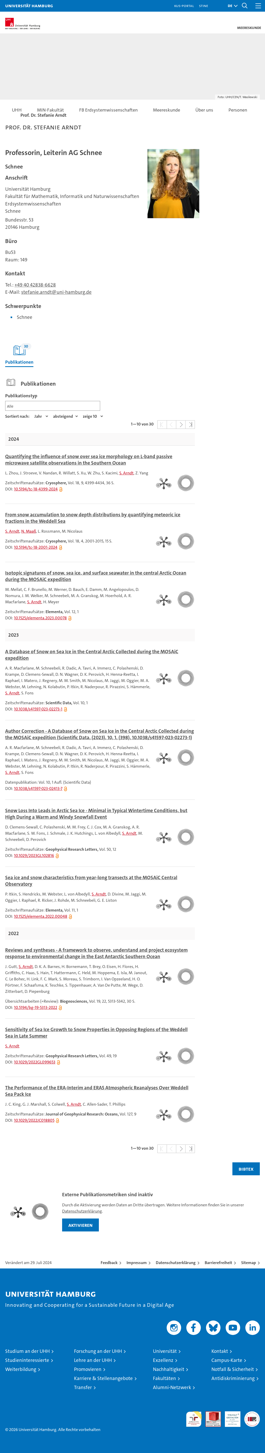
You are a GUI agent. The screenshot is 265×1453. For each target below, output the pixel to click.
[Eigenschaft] (41, 416)
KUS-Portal (184, 5)
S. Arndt (126, 473)
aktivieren (80, 1225)
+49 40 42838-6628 (35, 285)
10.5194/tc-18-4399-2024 (36, 489)
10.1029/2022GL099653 (34, 1062)
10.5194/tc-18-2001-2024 (35, 547)
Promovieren (87, 1369)
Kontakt (219, 1351)
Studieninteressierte (27, 1360)
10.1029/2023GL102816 (34, 855)
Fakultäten (164, 1378)
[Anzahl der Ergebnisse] (93, 416)
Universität (165, 1351)
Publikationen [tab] (19, 354)
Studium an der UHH (27, 1351)
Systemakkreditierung (252, 1414)
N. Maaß (28, 531)
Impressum (137, 1262)
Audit (210, 1414)
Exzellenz (163, 1360)
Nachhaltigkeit (168, 1369)
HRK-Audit (230, 1416)
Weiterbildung (20, 1369)
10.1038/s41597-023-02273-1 (38, 709)
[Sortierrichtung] (65, 416)
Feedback (109, 1262)
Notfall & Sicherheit (232, 1369)
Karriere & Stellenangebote (103, 1378)
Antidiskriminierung (233, 1378)
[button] (231, 6)
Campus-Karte (226, 1360)
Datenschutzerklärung (82, 1211)
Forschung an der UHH (98, 1351)
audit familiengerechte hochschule (194, 1419)
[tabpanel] (132, 777)
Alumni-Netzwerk (172, 1387)
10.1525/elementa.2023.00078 (40, 618)
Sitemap (248, 1262)
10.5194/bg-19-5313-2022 (35, 1007)
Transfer (83, 1387)
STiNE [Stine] (203, 5)
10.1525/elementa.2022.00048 (40, 916)
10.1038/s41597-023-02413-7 (38, 788)
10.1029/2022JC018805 (34, 1120)
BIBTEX (246, 1168)
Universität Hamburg (29, 5)
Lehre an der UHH (93, 1360)
